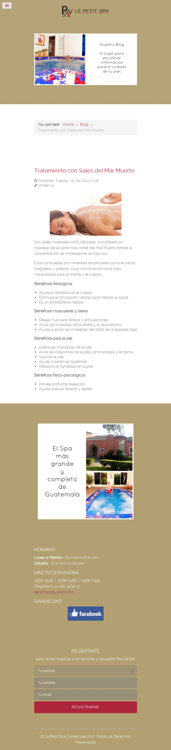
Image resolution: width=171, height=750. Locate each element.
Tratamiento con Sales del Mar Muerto (84, 170)
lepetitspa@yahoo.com (54, 592)
